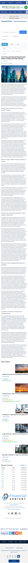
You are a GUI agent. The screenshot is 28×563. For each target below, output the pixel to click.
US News (20, 12)
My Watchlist (15, 36)
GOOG (3, 478)
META (9, 461)
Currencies (13, 51)
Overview (4, 51)
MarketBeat (6, 398)
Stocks (11, 44)
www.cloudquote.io (14, 504)
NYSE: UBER (8, 317)
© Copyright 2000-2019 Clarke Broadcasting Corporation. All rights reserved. (14, 551)
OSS (14, 441)
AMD (3, 474)
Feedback (14, 561)
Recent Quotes (5, 36)
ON (12, 441)
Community (19, 2)
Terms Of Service (16, 509)
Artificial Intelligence (8, 440)
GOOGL (19, 401)
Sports (10, 2)
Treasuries (5, 53)
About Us (4, 541)
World (25, 12)
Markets (4, 44)
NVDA (10, 441)
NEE (6, 380)
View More (22, 465)
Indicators (4, 39)
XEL (10, 380)
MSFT (3, 483)
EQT (16, 401)
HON (8, 441)
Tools (4, 48)
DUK (14, 401)
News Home (4, 12)
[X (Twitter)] (8, 513)
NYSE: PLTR (15, 115)
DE (5, 441)
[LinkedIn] (15, 513)
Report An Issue (22, 541)
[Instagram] (19, 513)
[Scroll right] (27, 2)
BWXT (9, 401)
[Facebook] (12, 513)
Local (10, 12)
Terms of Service (9, 548)
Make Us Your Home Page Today (10, 529)
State (15, 12)
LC (8, 420)
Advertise (11, 541)
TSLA (16, 441)
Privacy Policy (19, 548)
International (18, 51)
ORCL (3, 487)
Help (16, 541)
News (3, 2)
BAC (2, 476)
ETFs (18, 44)
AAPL (3, 472)
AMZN (6, 401)
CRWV (12, 401)
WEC (8, 380)
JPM (6, 420)
